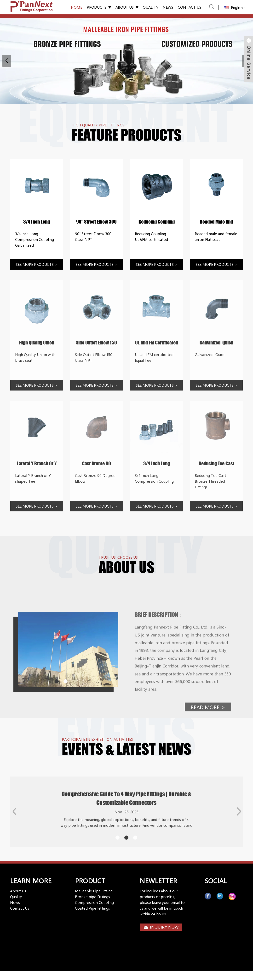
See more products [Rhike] (36, 264)
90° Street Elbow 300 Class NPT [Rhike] (96, 222)
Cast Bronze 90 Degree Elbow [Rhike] (96, 464)
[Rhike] (36, 185)
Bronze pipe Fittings (92, 896)
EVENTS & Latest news (126, 749)
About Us (126, 7)
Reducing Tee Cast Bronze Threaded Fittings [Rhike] (216, 464)
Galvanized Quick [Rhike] (216, 343)
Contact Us (19, 908)
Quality (150, 7)
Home (76, 7)
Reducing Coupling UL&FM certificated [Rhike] (156, 222)
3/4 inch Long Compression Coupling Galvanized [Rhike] (36, 222)
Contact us (189, 7)
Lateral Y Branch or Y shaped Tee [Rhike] (37, 464)
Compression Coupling (94, 902)
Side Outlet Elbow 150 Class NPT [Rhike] (96, 343)
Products (99, 7)
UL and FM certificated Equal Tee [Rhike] (156, 343)
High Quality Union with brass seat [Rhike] (36, 343)
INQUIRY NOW (164, 927)
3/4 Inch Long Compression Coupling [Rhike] (156, 464)
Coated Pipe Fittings (92, 908)
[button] (6, 61)
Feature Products (126, 135)
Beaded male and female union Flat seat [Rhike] (216, 222)
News (168, 7)
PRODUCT (90, 880)
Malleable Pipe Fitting (94, 890)
